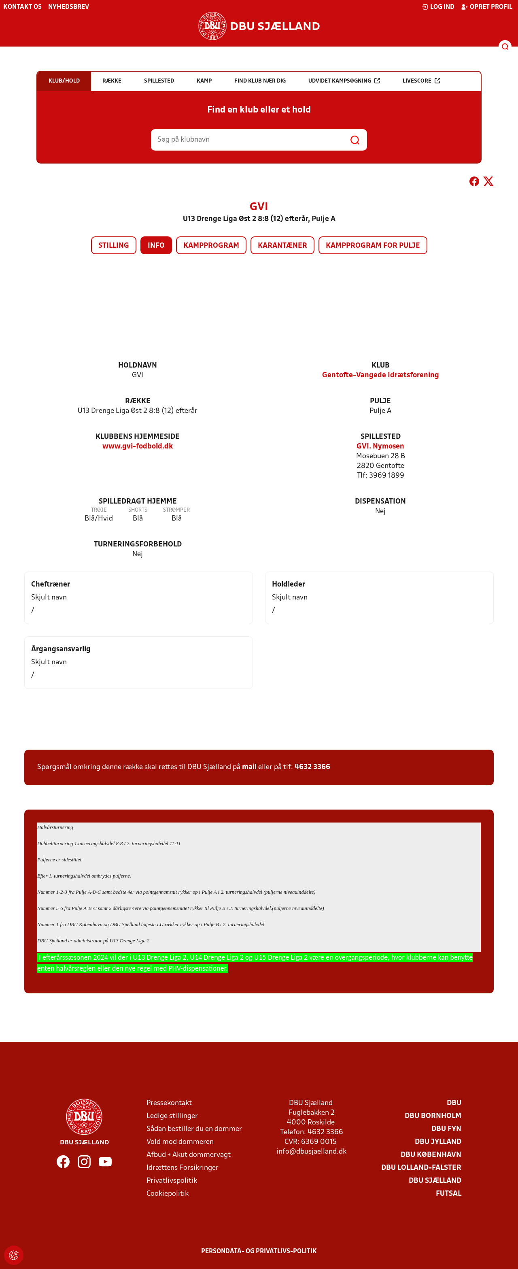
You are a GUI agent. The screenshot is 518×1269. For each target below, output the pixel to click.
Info (156, 245)
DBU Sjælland (435, 1181)
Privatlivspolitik (171, 1181)
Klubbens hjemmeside (138, 437)
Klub (381, 365)
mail (249, 767)
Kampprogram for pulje (373, 245)
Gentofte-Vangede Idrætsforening (380, 375)
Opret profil (486, 7)
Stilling (113, 245)
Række (138, 401)
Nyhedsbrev (68, 7)
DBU (454, 1103)
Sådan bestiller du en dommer (194, 1129)
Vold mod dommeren (180, 1142)
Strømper (176, 510)
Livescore (421, 81)
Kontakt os (22, 7)
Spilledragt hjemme (138, 501)
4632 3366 (312, 767)
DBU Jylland (438, 1142)
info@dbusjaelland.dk (311, 1151)
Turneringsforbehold (138, 544)
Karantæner (282, 245)
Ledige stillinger (172, 1116)
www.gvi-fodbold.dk (137, 446)
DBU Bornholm (433, 1116)
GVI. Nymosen (380, 446)
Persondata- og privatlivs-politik (259, 1251)
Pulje (380, 401)
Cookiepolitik (167, 1193)
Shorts (137, 510)
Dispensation (380, 501)
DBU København (431, 1155)
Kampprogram (211, 245)
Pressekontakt (169, 1103)
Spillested (381, 437)
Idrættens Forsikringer (182, 1168)
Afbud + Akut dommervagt (188, 1155)
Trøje (99, 510)
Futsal (448, 1193)
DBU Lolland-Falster (421, 1168)
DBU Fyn (446, 1129)
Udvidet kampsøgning (344, 81)
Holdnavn (137, 365)
